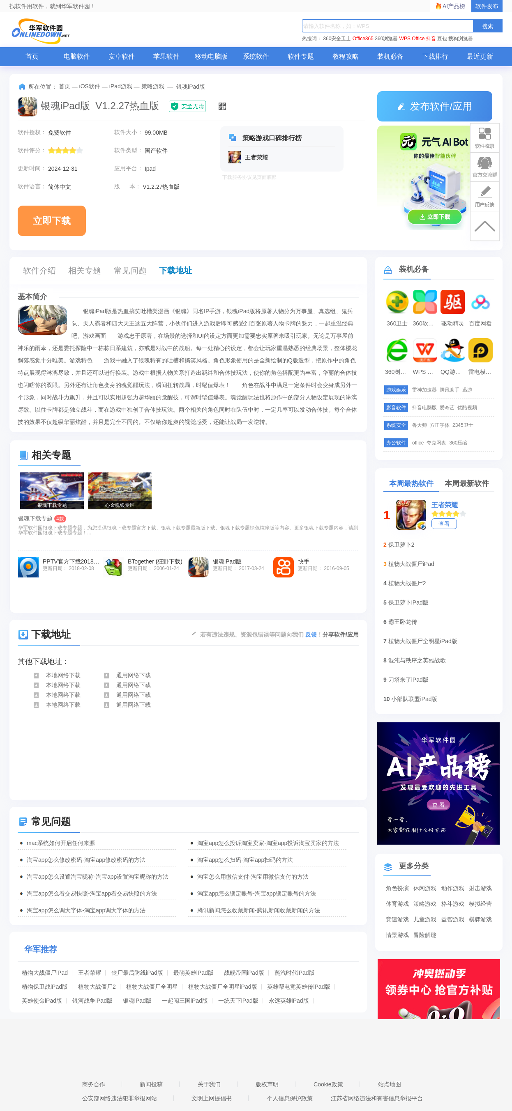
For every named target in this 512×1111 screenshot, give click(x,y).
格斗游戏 (452, 903)
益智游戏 (452, 919)
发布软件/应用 (434, 106)
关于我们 (209, 1084)
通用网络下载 (127, 675)
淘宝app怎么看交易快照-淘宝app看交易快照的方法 (92, 893)
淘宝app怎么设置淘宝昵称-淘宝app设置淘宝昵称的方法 (97, 876)
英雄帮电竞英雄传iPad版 (298, 987)
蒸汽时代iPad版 (294, 973)
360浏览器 (386, 38)
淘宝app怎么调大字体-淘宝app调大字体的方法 (86, 910)
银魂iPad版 (137, 1000)
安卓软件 (121, 56)
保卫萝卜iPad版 (408, 602)
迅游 (467, 390)
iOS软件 (89, 86)
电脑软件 (77, 56)
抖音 (431, 38)
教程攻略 (345, 56)
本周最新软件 (467, 483)
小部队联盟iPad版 (414, 699)
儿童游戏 (424, 919)
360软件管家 (426, 323)
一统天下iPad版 (238, 1000)
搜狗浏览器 (460, 38)
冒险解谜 (424, 935)
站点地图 (389, 1084)
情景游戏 (397, 935)
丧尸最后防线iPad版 (137, 973)
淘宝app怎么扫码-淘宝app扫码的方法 (245, 860)
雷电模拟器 (481, 372)
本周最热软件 (411, 483)
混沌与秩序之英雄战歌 (417, 660)
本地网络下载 (56, 675)
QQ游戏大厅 (454, 372)
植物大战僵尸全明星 (152, 987)
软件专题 (301, 56)
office (418, 443)
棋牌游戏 (480, 919)
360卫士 (397, 323)
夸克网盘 (436, 443)
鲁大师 (419, 425)
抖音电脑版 (424, 407)
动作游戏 (452, 888)
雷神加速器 (424, 390)
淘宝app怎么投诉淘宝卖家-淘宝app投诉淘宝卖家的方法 (268, 843)
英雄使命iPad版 (42, 1000)
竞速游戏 (397, 919)
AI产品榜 (454, 6)
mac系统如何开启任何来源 (61, 843)
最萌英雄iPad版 (193, 973)
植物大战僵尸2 (97, 987)
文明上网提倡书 (211, 1098)
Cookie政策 (328, 1084)
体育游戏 (397, 903)
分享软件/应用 (341, 634)
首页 (32, 56)
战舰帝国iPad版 (244, 973)
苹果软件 (166, 56)
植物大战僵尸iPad (45, 973)
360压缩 (458, 443)
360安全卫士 (337, 38)
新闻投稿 (151, 1084)
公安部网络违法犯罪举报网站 (119, 1098)
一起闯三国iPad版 (185, 1000)
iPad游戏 (120, 86)
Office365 (363, 38)
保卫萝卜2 (401, 544)
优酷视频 (467, 407)
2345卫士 (462, 425)
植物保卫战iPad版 (45, 987)
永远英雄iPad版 (289, 1000)
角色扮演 (397, 888)
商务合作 (93, 1084)
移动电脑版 (211, 56)
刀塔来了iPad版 (408, 679)
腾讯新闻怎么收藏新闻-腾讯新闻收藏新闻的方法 (258, 910)
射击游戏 (480, 888)
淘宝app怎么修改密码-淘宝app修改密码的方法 (86, 860)
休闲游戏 (424, 888)
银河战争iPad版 (92, 1000)
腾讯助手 (449, 390)
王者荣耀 (89, 973)
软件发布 (486, 6)
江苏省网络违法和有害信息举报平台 (377, 1098)
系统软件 (256, 56)
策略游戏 (152, 86)
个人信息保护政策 (290, 1098)
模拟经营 (480, 903)
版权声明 (267, 1084)
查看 (444, 523)
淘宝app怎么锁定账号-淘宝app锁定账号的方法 (256, 893)
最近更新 (480, 56)
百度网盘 (480, 323)
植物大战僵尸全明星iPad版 (222, 987)
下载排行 (435, 56)
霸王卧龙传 (402, 621)
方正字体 (440, 425)
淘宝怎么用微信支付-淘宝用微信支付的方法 (253, 876)
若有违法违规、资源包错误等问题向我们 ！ (261, 634)
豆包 (442, 38)
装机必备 (390, 56)
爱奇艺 (447, 407)
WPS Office (412, 38)
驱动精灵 (452, 323)
